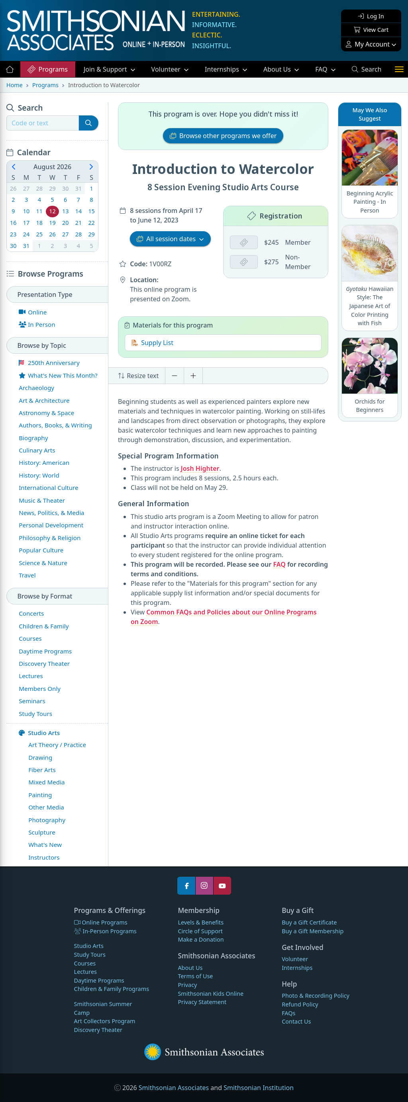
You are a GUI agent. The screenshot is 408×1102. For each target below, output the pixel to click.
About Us (277, 69)
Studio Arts (39, 733)
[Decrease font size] (174, 376)
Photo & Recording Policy (315, 995)
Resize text (138, 375)
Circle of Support (200, 931)
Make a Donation (201, 939)
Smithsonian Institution (259, 1087)
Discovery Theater (98, 1030)
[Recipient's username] (42, 123)
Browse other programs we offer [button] (223, 135)
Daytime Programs (99, 980)
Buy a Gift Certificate (309, 922)
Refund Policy (300, 1004)
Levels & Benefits (201, 922)
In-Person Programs (105, 931)
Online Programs (101, 922)
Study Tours (90, 954)
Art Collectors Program (104, 1021)
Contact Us (296, 1021)
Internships (223, 69)
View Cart (371, 29)
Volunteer (166, 69)
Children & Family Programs (111, 989)
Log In (371, 16)
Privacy (187, 985)
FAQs (288, 1013)
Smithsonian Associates (174, 1087)
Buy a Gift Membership (312, 931)
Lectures (85, 971)
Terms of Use (195, 976)
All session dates (167, 238)
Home (14, 85)
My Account (368, 44)
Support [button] (106, 69)
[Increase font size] (193, 376)
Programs (47, 69)
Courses (85, 963)
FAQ (329, 69)
